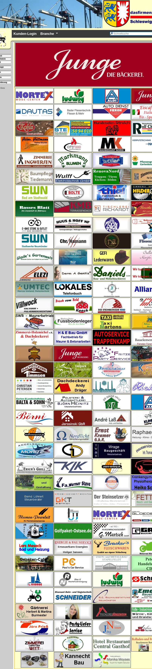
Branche (47, 34)
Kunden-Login (25, 34)
